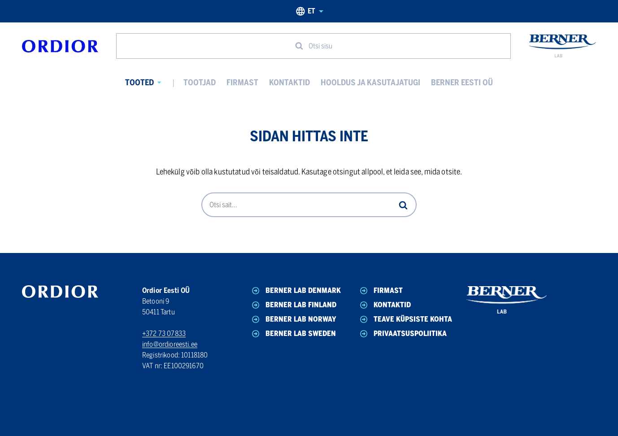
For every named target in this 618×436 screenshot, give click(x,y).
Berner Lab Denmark (295, 290)
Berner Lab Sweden (293, 333)
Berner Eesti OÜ (462, 82)
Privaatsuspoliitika (402, 333)
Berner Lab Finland (293, 305)
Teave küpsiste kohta (405, 319)
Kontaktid (289, 82)
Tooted (139, 82)
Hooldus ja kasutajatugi (370, 82)
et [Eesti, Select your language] (309, 11)
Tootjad (199, 82)
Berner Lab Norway (293, 319)
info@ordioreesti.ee (169, 344)
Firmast (242, 82)
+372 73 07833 (164, 333)
